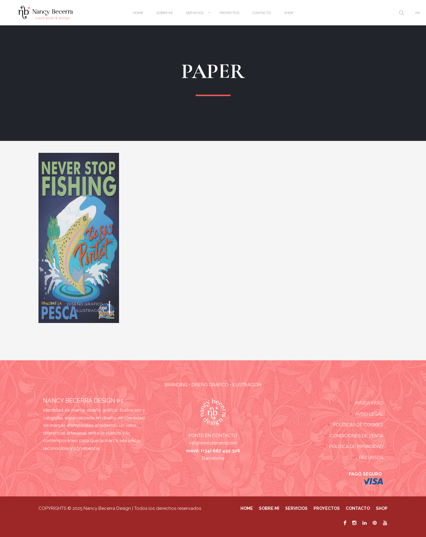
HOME (138, 13)
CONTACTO (261, 13)
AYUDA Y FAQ (369, 403)
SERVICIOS (194, 13)
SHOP (288, 13)
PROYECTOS (229, 13)
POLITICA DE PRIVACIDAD (356, 446)
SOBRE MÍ (164, 13)
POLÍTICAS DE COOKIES (358, 424)
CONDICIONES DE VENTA (356, 435)
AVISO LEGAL (369, 414)
